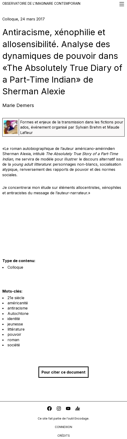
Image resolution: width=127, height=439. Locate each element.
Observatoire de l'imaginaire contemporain (63, 4)
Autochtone (18, 313)
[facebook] (49, 409)
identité (13, 318)
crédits (63, 435)
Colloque (15, 267)
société (13, 345)
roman (13, 339)
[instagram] (58, 409)
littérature (16, 329)
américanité (17, 303)
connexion (63, 427)
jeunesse (15, 324)
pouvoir (14, 334)
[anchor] (77, 409)
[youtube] (68, 409)
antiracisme (17, 308)
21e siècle (15, 297)
